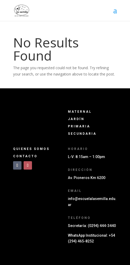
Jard (76, 119)
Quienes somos (31, 149)
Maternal (80, 111)
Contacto (25, 156)
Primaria (79, 126)
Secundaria (82, 134)
